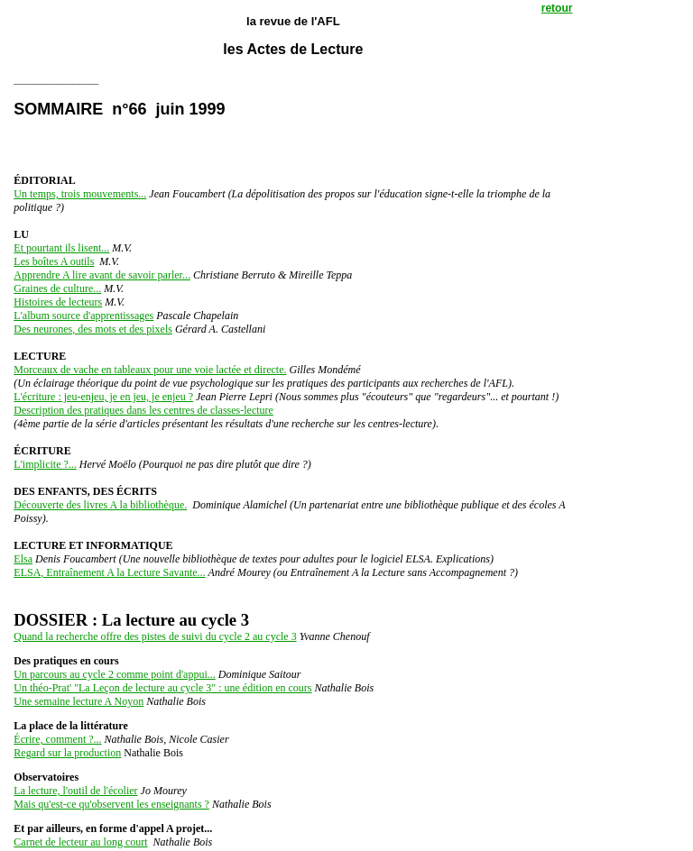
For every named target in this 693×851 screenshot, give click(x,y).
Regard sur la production (67, 752)
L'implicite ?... (45, 464)
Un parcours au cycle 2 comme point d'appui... (114, 674)
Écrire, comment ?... (57, 739)
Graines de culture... (57, 288)
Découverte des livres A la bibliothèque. (100, 505)
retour (557, 8)
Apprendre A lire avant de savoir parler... (102, 275)
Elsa (23, 559)
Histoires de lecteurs (58, 302)
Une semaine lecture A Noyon (78, 701)
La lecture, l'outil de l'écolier (75, 790)
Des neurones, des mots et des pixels (93, 329)
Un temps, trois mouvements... (80, 194)
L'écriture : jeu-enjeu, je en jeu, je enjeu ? (103, 396)
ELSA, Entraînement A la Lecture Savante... (109, 572)
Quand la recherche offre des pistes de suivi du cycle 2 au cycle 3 (155, 636)
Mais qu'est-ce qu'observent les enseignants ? (111, 804)
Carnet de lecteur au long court (80, 842)
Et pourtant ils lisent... (61, 248)
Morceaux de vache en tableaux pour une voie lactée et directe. (150, 369)
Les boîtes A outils (54, 261)
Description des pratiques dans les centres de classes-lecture (143, 410)
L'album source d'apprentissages (83, 315)
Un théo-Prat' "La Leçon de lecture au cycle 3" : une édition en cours (162, 688)
